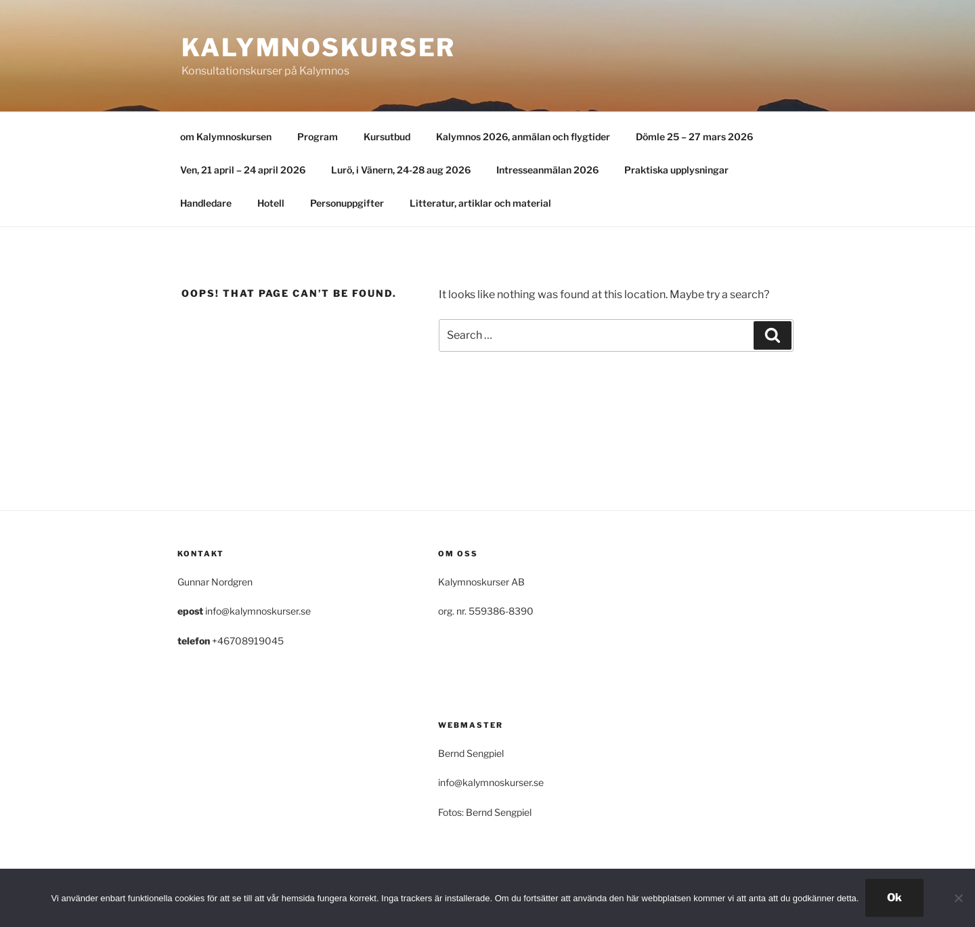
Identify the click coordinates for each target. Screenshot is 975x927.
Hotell (270, 203)
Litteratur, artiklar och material (480, 203)
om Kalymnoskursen (226, 136)
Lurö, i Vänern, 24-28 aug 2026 (401, 170)
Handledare (206, 203)
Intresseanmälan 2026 (547, 170)
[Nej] (958, 898)
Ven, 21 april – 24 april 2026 (242, 170)
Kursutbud (387, 136)
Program (317, 136)
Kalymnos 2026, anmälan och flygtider (523, 136)
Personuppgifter (347, 203)
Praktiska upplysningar (676, 170)
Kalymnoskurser (318, 47)
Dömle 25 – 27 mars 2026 (694, 136)
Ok (894, 897)
